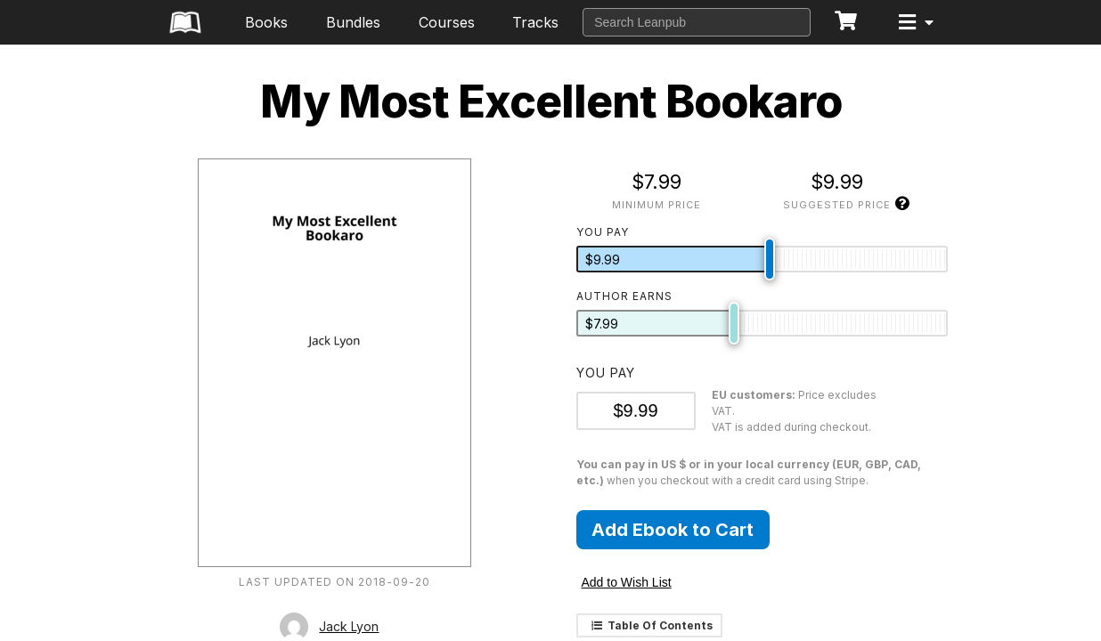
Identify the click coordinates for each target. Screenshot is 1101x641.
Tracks (535, 22)
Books (266, 22)
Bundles (353, 22)
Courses (447, 22)
